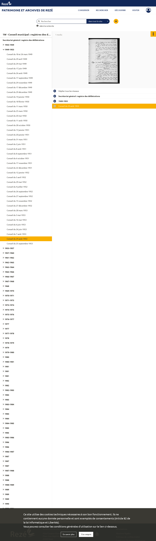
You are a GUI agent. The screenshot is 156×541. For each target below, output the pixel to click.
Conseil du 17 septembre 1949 (20, 78)
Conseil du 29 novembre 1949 (19, 82)
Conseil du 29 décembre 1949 (19, 92)
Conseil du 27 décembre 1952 (19, 205)
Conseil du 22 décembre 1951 (19, 168)
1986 (7, 442)
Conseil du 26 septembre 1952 (20, 191)
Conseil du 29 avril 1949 (17, 59)
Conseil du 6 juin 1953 (16, 224)
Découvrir (120, 10)
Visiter (135, 10)
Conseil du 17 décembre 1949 (19, 87)
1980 (7, 357)
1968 (7, 286)
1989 (7, 489)
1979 (7, 347)
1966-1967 (9, 276)
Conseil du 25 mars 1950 (17, 111)
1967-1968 (9, 281)
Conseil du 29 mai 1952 (17, 182)
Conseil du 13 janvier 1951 (18, 130)
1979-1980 (9, 352)
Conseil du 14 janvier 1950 (18, 97)
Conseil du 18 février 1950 (18, 101)
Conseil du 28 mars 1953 (17, 210)
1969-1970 (9, 291)
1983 (7, 395)
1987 (7, 456)
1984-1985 (9, 423)
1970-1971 (9, 295)
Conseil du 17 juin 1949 (17, 68)
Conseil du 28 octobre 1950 (18, 125)
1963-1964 (9, 267)
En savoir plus (68, 534)
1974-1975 (9, 309)
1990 (7, 503)
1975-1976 (9, 314)
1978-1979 (9, 343)
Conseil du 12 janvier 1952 (18, 172)
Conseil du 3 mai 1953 (16, 215)
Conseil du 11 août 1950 (17, 120)
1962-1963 (9, 262)
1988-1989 (9, 485)
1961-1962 (9, 257)
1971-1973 (9, 300)
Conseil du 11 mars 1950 (17, 106)
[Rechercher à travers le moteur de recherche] (63, 21)
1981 (7, 366)
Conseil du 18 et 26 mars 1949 (19, 54)
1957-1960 (9, 253)
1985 (7, 428)
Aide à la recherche (47, 26)
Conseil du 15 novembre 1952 (19, 201)
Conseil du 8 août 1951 (16, 149)
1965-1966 (9, 272)
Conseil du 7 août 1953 (16, 234)
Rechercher (102, 10)
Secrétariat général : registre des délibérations (23, 40)
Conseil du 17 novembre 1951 (19, 163)
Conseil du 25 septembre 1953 (20, 243)
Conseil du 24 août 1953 (17, 239)
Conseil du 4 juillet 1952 (17, 186)
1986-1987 (9, 451)
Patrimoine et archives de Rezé (27, 10)
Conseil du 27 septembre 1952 (20, 196)
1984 (7, 409)
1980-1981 (9, 362)
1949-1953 (9, 49)
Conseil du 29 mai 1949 (17, 63)
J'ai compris (86, 534)
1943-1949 (9, 45)
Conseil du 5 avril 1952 (16, 177)
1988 (7, 475)
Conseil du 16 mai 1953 (17, 220)
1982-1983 (9, 390)
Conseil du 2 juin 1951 (16, 144)
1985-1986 (9, 437)
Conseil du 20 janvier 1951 (18, 134)
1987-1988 (9, 470)
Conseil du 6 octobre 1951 (18, 158)
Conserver (83, 10)
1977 (7, 324)
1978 (7, 338)
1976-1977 (9, 319)
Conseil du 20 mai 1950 (17, 115)
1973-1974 (9, 305)
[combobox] (98, 21)
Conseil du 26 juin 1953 (17, 229)
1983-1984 (9, 404)
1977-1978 (9, 333)
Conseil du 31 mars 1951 (17, 139)
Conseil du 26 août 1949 (17, 73)
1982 (7, 380)
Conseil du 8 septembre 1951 (19, 153)
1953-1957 (9, 248)
